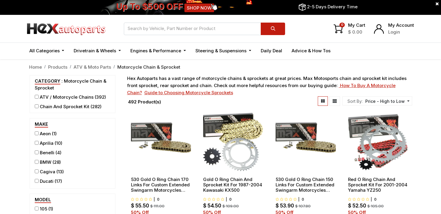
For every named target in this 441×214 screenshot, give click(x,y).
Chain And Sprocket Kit (64, 106)
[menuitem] (271, 51)
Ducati (46, 181)
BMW (45, 162)
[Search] (273, 29)
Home (35, 67)
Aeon (45, 133)
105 (43, 209)
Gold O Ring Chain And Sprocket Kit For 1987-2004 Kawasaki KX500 (232, 185)
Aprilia (46, 143)
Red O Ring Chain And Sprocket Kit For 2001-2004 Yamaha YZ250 (377, 185)
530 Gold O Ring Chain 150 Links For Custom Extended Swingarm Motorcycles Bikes (305, 185)
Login (394, 32)
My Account (401, 25)
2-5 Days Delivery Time (332, 7)
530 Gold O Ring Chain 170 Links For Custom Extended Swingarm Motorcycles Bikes (160, 185)
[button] (387, 101)
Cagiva (47, 171)
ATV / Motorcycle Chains (67, 97)
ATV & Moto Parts (92, 67)
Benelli (47, 152)
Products (57, 67)
